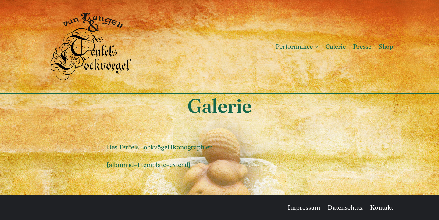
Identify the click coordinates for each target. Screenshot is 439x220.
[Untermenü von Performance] (316, 46)
